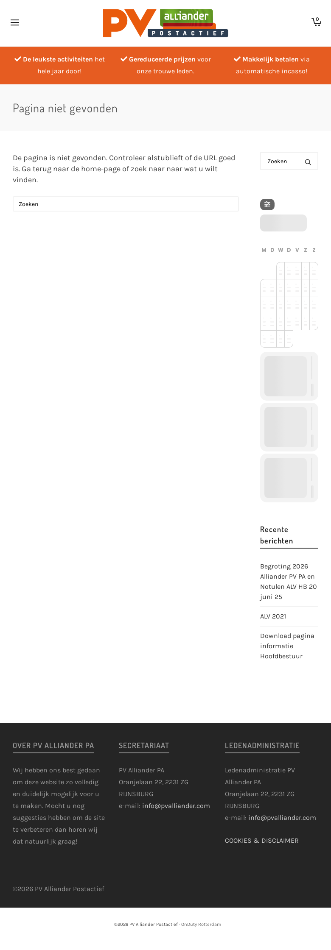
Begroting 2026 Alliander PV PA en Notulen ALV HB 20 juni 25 (288, 581)
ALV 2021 (273, 616)
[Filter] (267, 204)
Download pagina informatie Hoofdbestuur (287, 646)
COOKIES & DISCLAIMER (262, 840)
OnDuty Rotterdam (201, 924)
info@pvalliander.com (176, 806)
